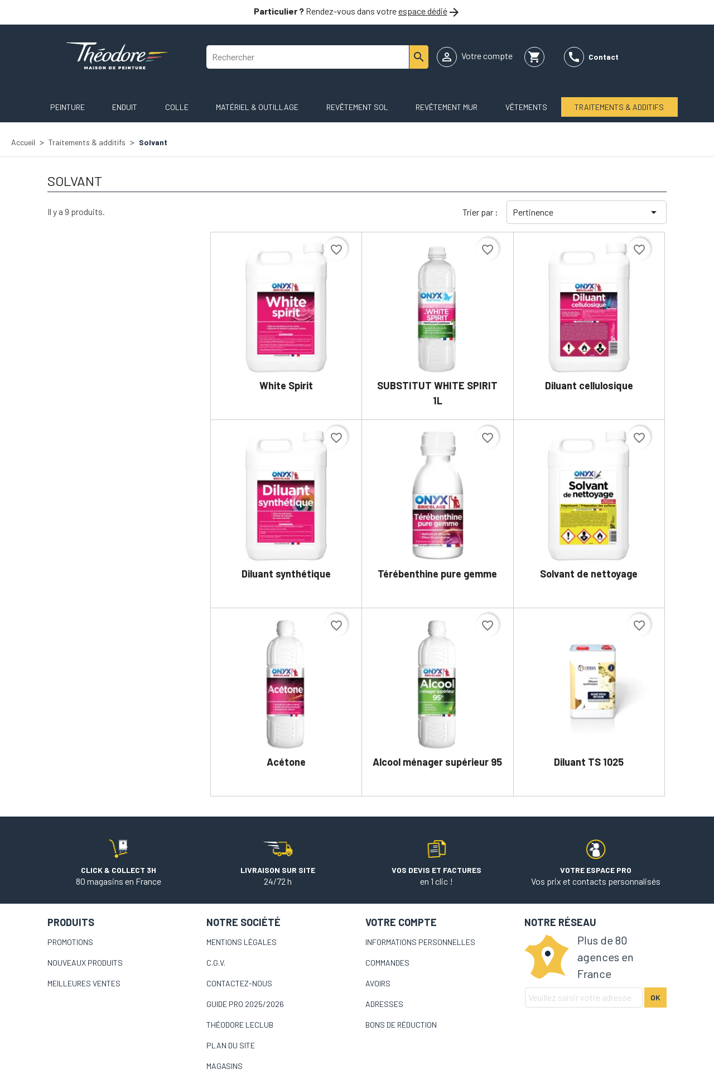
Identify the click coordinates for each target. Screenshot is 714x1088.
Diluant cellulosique (589, 385)
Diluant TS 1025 (589, 762)
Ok (655, 997)
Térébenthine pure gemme (437, 573)
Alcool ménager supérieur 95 (437, 762)
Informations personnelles (420, 942)
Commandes (387, 962)
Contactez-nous (239, 983)
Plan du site (230, 1045)
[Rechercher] (317, 57)
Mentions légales (241, 942)
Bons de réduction (401, 1024)
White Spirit (286, 385)
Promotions (70, 942)
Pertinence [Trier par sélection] (586, 212)
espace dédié (422, 11)
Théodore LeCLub (239, 1024)
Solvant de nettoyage (589, 573)
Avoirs (377, 983)
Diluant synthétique (286, 573)
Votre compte (401, 922)
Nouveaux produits (85, 962)
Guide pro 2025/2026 (245, 1004)
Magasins (224, 1066)
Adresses (384, 1004)
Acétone (286, 762)
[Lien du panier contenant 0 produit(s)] (534, 57)
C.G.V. (215, 962)
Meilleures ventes (83, 983)
